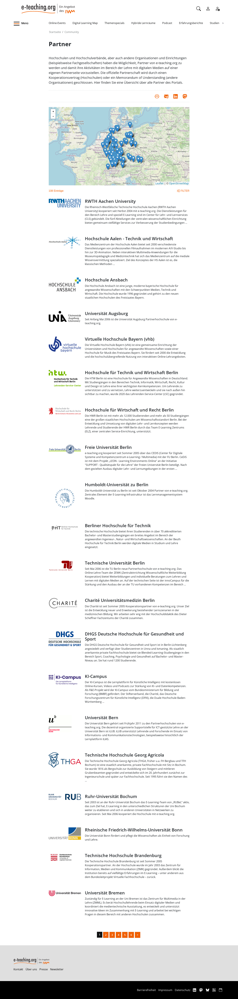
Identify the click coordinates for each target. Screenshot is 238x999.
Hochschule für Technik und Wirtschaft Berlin (131, 372)
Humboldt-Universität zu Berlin (116, 484)
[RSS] (214, 990)
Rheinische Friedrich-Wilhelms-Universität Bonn (134, 829)
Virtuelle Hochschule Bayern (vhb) (119, 339)
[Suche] (198, 8)
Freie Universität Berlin (108, 447)
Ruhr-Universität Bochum (111, 796)
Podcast (167, 23)
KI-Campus (96, 676)
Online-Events (57, 23)
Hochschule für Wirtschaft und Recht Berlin (129, 409)
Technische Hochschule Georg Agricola (124, 755)
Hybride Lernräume (143, 23)
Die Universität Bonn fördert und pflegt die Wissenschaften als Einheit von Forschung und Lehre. (137, 837)
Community (72, 32)
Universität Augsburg (106, 313)
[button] (31, 23)
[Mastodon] (201, 990)
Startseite (55, 32)
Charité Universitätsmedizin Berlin (120, 600)
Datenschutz (182, 990)
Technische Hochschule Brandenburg (123, 855)
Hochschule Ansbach (106, 279)
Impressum (165, 990)
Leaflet (159, 183)
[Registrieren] (217, 8)
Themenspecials (114, 23)
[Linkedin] (195, 990)
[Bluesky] (208, 990)
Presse (43, 969)
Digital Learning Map (85, 23)
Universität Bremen (105, 892)
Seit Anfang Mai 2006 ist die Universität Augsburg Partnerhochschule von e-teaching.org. (131, 321)
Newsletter (57, 969)
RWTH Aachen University (110, 201)
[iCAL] (220, 990)
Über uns (31, 969)
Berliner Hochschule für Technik (118, 525)
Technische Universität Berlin (115, 562)
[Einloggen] (208, 8)
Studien (214, 23)
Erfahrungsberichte (191, 23)
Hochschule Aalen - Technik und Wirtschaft (129, 238)
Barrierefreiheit (146, 990)
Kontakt (18, 969)
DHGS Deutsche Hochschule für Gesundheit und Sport (134, 636)
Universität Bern (101, 717)
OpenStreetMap (179, 183)
